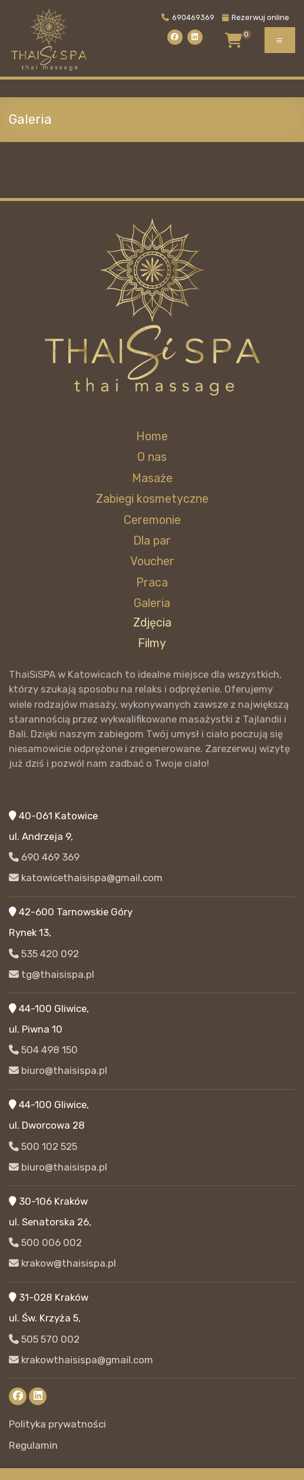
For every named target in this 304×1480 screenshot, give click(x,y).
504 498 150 (43, 1050)
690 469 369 (44, 857)
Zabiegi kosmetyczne (152, 499)
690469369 (187, 17)
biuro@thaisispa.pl (58, 1070)
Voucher (152, 561)
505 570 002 (44, 1339)
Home (152, 436)
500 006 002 (45, 1242)
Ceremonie (152, 520)
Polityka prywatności (57, 1424)
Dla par (152, 541)
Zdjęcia (152, 622)
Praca (152, 582)
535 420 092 (44, 954)
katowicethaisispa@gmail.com (86, 878)
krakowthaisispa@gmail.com (81, 1360)
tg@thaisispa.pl (51, 974)
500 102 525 (43, 1146)
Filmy (152, 643)
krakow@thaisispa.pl (62, 1263)
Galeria (152, 603)
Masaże (152, 478)
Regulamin (33, 1445)
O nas (152, 457)
